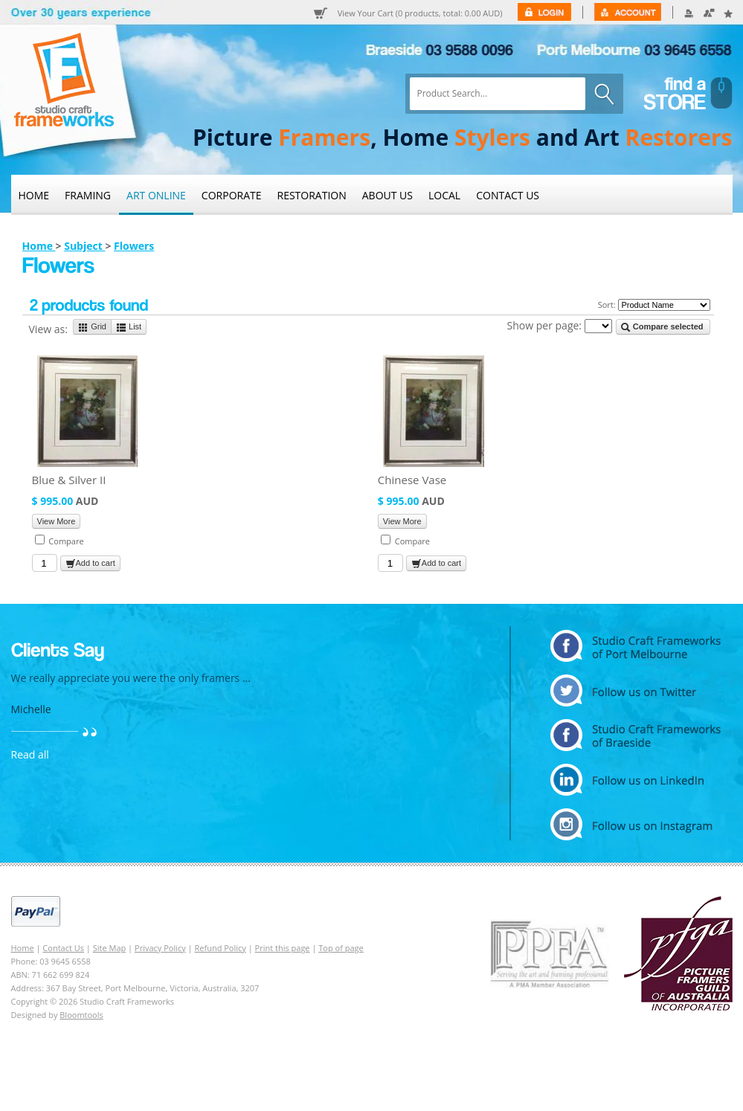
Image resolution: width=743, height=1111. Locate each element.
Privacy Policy (160, 947)
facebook (635, 735)
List (128, 327)
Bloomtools (81, 1014)
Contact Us (507, 195)
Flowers (134, 246)
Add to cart (90, 563)
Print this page (282, 947)
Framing (88, 195)
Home (34, 195)
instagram (635, 824)
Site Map (109, 947)
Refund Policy (220, 947)
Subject (84, 246)
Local (444, 195)
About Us (387, 195)
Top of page (340, 947)
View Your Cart (420, 13)
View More (56, 521)
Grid (92, 327)
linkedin (635, 780)
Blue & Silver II (69, 479)
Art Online (156, 195)
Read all (30, 754)
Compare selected (662, 327)
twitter (635, 690)
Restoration (312, 195)
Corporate (232, 195)
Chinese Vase (412, 479)
